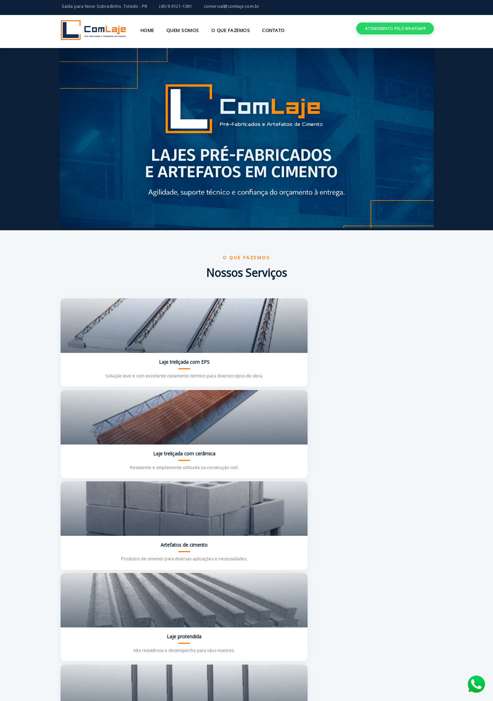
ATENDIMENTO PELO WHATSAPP (395, 28)
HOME (147, 30)
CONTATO (273, 30)
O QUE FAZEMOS (230, 30)
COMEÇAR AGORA (399, 616)
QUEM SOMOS (182, 30)
